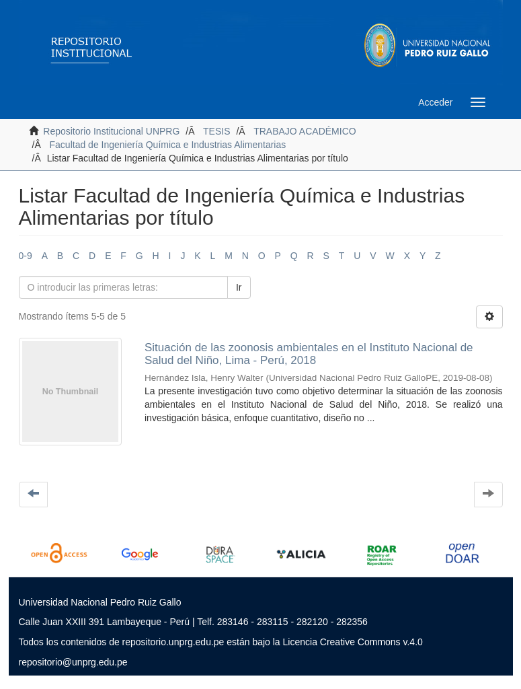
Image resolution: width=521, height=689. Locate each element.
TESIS (216, 131)
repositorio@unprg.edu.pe (73, 662)
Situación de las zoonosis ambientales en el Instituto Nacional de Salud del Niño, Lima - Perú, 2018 (309, 354)
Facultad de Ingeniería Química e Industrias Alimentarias (168, 144)
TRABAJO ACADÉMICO (304, 131)
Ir (239, 287)
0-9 (25, 255)
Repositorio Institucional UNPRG (111, 131)
